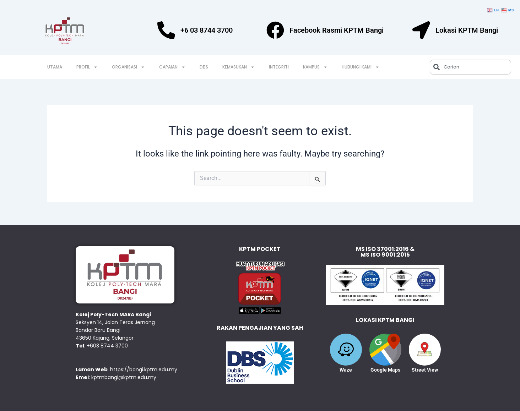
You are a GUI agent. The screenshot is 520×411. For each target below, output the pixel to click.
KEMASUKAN (238, 67)
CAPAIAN (172, 67)
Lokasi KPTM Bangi (466, 30)
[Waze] (346, 350)
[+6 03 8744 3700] (166, 30)
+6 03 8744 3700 (206, 30)
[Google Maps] (385, 350)
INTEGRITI (279, 67)
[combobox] (470, 67)
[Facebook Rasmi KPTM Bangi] (275, 30)
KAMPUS (315, 67)
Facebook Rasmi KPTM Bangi (336, 30)
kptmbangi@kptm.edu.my (123, 377)
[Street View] (425, 350)
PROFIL (87, 67)
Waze (346, 370)
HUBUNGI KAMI (360, 67)
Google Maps (385, 370)
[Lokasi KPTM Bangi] (421, 30)
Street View (425, 370)
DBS (204, 67)
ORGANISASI (128, 67)
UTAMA (54, 67)
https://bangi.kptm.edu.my (143, 369)
